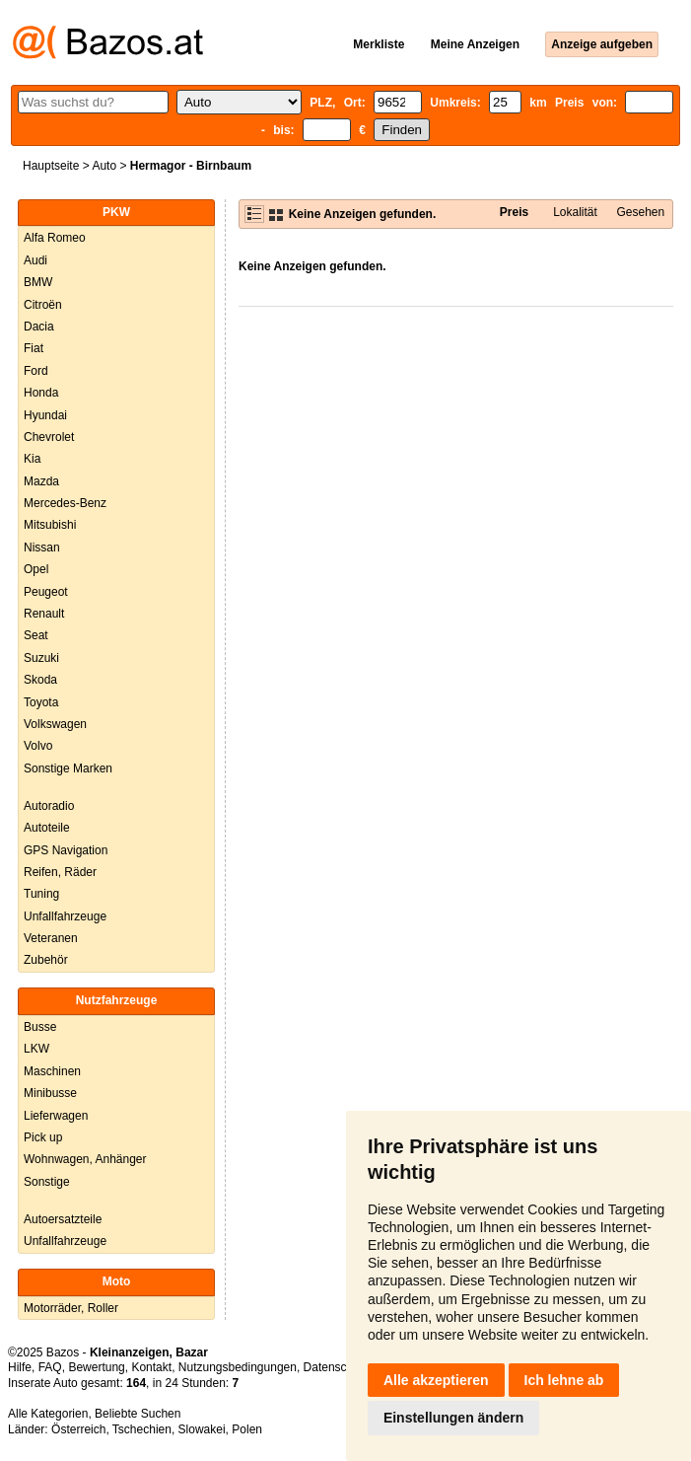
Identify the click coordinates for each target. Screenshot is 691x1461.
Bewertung (96, 1367)
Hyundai (45, 415)
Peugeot (46, 592)
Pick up (43, 1137)
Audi (35, 260)
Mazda (41, 481)
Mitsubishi (50, 525)
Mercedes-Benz (65, 503)
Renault (44, 614)
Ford (36, 371)
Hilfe (20, 1367)
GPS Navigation (65, 850)
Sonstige (47, 1182)
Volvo (38, 746)
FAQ (50, 1367)
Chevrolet (49, 437)
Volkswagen (55, 724)
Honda (41, 393)
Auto (104, 166)
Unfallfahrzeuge (65, 916)
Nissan (42, 547)
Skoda (40, 680)
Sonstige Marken (68, 768)
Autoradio (49, 806)
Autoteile (47, 828)
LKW (36, 1049)
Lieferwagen (56, 1116)
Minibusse (50, 1093)
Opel (36, 569)
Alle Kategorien (48, 1414)
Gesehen (641, 212)
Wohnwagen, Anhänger (85, 1159)
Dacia (39, 326)
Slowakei (202, 1429)
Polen (247, 1429)
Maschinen (52, 1071)
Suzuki (41, 658)
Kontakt (151, 1367)
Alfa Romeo (55, 238)
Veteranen (51, 938)
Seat (36, 635)
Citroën (43, 305)
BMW (38, 282)
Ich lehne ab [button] (564, 1380)
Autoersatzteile (63, 1219)
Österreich (78, 1429)
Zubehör (46, 960)
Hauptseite (51, 166)
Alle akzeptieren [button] (436, 1380)
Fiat (33, 348)
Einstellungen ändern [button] (453, 1417)
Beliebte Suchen (137, 1414)
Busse (40, 1027)
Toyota (41, 702)
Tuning (41, 894)
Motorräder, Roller (71, 1308)
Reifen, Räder (60, 872)
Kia (32, 459)
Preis (514, 212)
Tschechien (142, 1429)
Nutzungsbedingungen (237, 1367)
